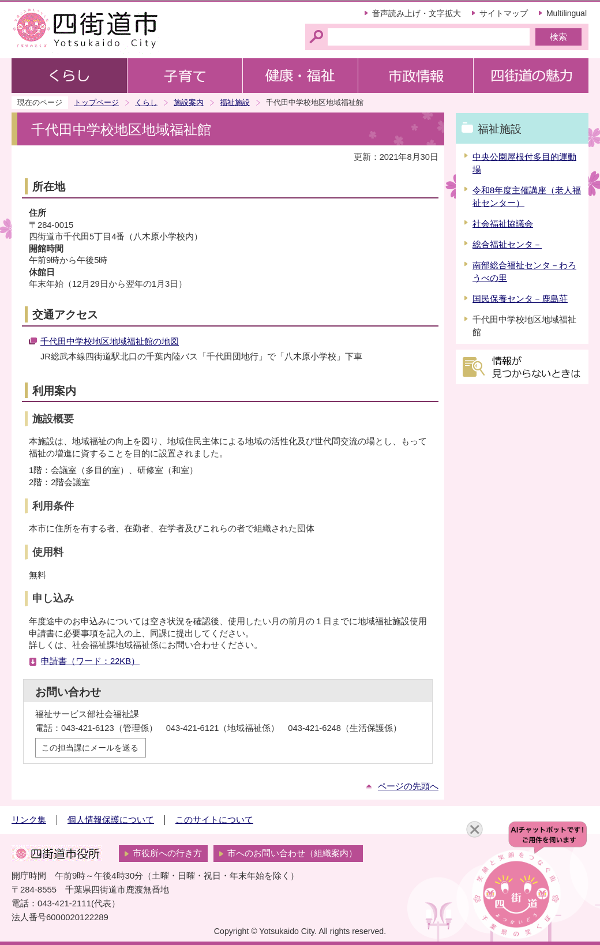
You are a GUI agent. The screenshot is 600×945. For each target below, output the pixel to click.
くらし (146, 102)
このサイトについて (214, 819)
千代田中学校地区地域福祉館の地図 (109, 341)
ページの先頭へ (408, 786)
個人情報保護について (111, 819)
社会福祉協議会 (502, 223)
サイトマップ (503, 13)
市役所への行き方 (167, 853)
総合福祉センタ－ (507, 244)
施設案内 (189, 102)
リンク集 (29, 819)
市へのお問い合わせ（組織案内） (292, 853)
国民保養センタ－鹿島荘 (520, 298)
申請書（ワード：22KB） (90, 661)
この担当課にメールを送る (90, 747)
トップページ (96, 102)
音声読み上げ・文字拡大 (416, 13)
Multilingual (566, 13)
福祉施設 (235, 102)
